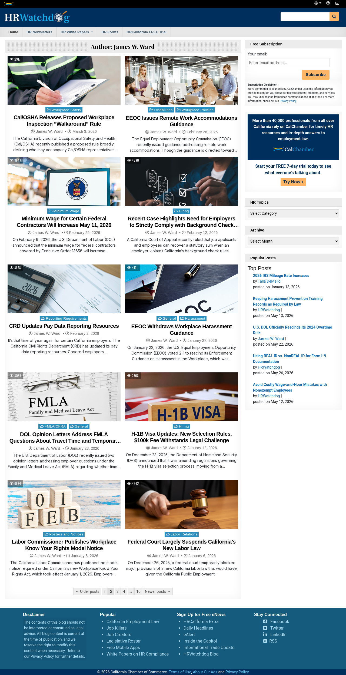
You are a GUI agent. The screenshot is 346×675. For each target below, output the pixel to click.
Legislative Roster (124, 641)
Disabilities (163, 110)
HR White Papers (75, 32)
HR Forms (109, 32)
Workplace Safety (66, 110)
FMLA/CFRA (55, 426)
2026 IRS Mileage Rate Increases (281, 275)
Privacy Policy (288, 101)
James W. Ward (49, 131)
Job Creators (119, 634)
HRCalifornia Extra (201, 621)
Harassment (195, 318)
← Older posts (87, 591)
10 (138, 591)
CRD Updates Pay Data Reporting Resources (64, 326)
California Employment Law (133, 621)
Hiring (184, 211)
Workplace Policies (198, 110)
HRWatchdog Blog (201, 654)
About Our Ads (205, 672)
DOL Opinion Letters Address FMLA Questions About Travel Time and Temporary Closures (64, 440)
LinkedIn (278, 634)
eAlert (189, 634)
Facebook (279, 621)
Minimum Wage (66, 211)
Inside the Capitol (200, 641)
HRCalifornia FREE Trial (146, 32)
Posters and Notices (66, 534)
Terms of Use (180, 672)
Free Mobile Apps (123, 647)
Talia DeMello (269, 281)
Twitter (277, 628)
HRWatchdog (269, 310)
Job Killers (117, 628)
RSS (273, 641)
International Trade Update (209, 647)
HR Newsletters (39, 32)
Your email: (257, 54)
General (169, 318)
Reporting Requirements (66, 318)
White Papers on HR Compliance (138, 654)
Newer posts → (158, 591)
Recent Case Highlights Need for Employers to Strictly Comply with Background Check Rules (181, 225)
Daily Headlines (198, 628)
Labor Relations (184, 534)
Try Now (291, 182)
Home (13, 32)
